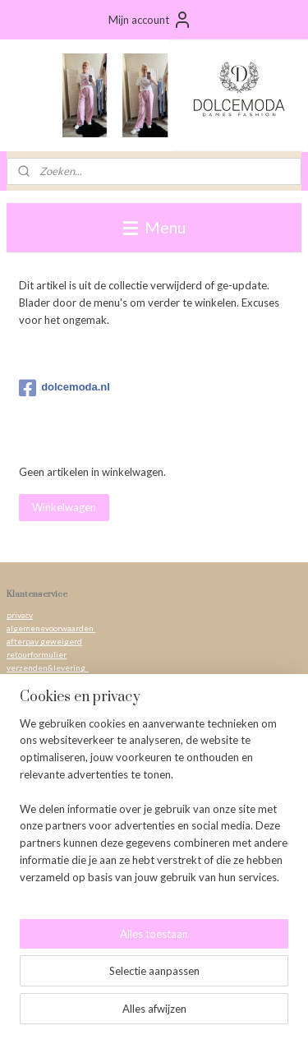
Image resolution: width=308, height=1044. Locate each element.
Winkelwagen (64, 507)
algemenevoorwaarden (51, 628)
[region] (154, 807)
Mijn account (150, 20)
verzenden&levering (48, 667)
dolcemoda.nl (64, 388)
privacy (20, 615)
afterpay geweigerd (44, 641)
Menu (154, 227)
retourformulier (37, 654)
